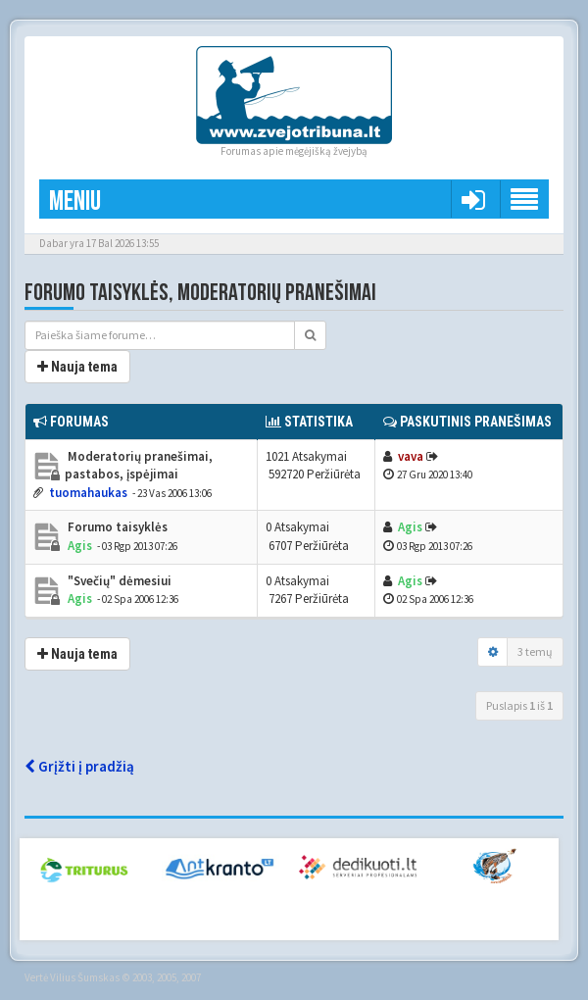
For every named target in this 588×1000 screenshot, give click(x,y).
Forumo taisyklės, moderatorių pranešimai (200, 292)
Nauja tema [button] (77, 367)
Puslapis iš (519, 705)
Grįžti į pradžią (79, 766)
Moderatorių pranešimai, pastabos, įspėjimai (139, 465)
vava (410, 456)
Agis (80, 545)
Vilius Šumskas (85, 977)
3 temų (535, 651)
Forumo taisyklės (116, 527)
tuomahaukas (88, 492)
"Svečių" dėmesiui (118, 581)
